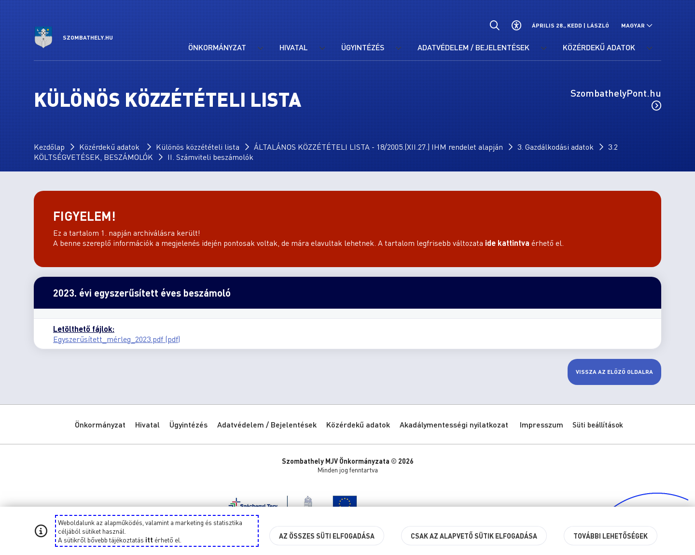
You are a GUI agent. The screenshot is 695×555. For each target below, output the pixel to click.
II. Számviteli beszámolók (210, 157)
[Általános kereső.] (494, 25)
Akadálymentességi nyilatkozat (454, 424)
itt (149, 539)
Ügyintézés (188, 424)
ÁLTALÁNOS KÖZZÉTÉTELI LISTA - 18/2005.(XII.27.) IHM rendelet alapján (378, 147)
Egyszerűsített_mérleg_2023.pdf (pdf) (116, 339)
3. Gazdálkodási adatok (555, 147)
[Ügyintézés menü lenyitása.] (398, 48)
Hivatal (147, 424)
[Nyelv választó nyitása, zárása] (637, 25)
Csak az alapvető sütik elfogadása (474, 535)
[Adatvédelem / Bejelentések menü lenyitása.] (543, 48)
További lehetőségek (610, 535)
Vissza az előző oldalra (614, 371)
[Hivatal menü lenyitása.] (322, 48)
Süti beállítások (597, 424)
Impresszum (541, 424)
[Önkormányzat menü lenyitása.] (260, 48)
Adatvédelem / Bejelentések (267, 424)
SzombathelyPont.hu (615, 98)
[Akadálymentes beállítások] (516, 25)
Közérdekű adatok (110, 147)
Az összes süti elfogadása (327, 535)
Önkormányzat (100, 424)
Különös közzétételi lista (197, 147)
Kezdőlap (49, 147)
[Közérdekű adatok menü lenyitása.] (649, 48)
